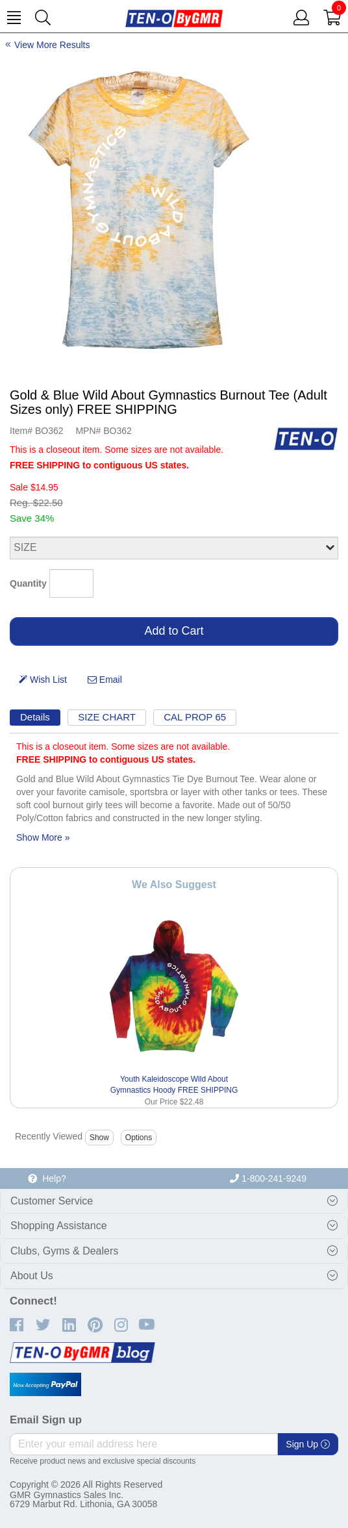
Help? (47, 1178)
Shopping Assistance (58, 1225)
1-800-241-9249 (268, 1178)
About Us (31, 1275)
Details (35, 716)
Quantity (28, 583)
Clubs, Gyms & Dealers (64, 1250)
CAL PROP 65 (195, 716)
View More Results (52, 45)
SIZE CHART (107, 716)
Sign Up (308, 1444)
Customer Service (51, 1200)
